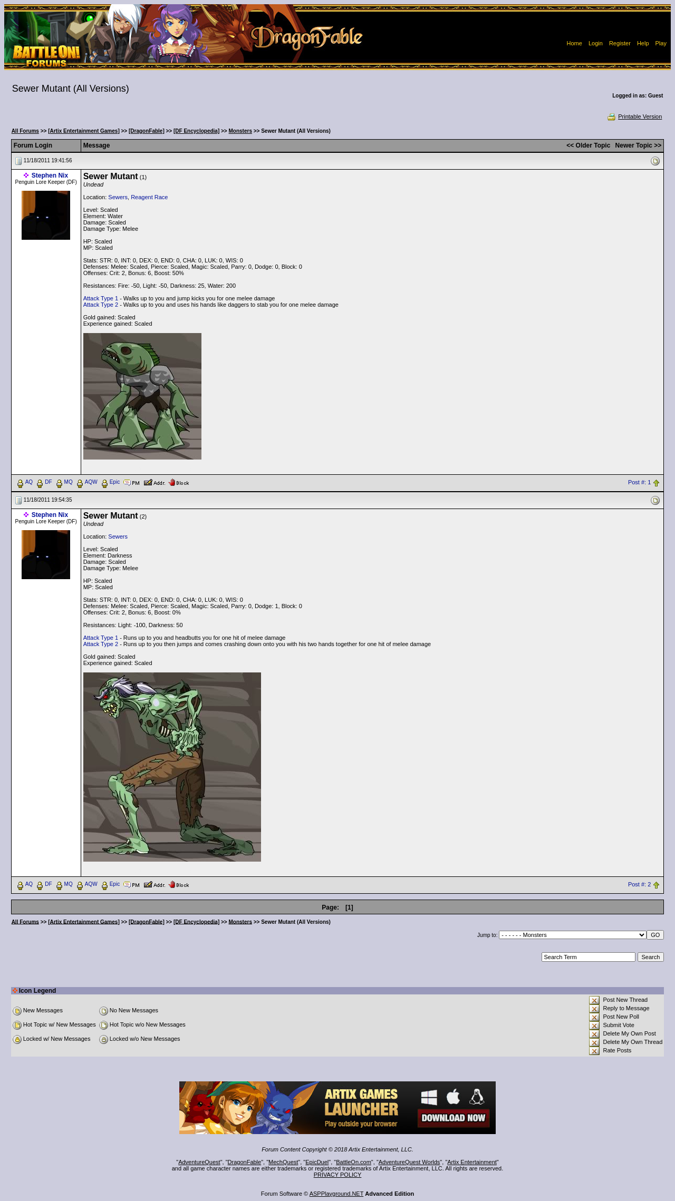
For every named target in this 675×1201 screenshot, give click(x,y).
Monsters (240, 131)
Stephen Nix (50, 175)
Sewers (118, 197)
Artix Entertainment (472, 1162)
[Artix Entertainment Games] (84, 131)
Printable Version (634, 116)
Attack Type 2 (100, 304)
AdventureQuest (199, 1162)
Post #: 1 (639, 482)
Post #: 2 (639, 884)
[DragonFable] (147, 131)
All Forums (25, 131)
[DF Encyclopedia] (196, 131)
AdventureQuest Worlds (409, 1162)
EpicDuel (317, 1162)
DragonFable (245, 1162)
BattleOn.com (353, 1162)
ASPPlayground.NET (337, 1193)
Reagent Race (149, 197)
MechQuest (283, 1162)
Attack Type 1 (100, 298)
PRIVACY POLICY (338, 1174)
